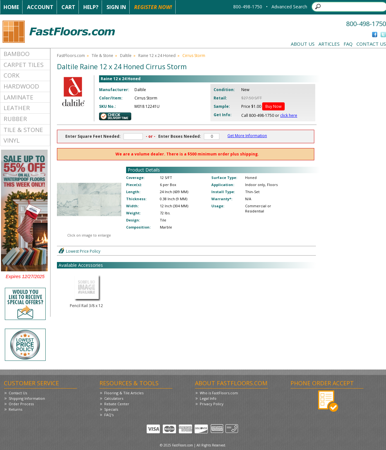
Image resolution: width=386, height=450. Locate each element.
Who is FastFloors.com (219, 392)
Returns (15, 409)
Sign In (116, 7)
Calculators (113, 398)
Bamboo (17, 54)
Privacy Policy (212, 403)
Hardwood (21, 86)
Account (40, 7)
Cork (12, 75)
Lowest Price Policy (83, 251)
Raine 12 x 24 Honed (157, 55)
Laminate (18, 97)
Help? (90, 7)
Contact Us (371, 44)
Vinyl (12, 140)
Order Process (21, 403)
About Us (303, 44)
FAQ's (109, 414)
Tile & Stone (23, 130)
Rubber (15, 119)
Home (11, 7)
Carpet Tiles (23, 65)
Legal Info (208, 398)
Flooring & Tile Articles (123, 392)
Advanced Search (289, 7)
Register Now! (153, 7)
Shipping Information (27, 398)
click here (288, 115)
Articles (329, 44)
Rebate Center (116, 403)
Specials (111, 409)
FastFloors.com (71, 55)
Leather (17, 108)
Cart (68, 7)
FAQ (348, 44)
